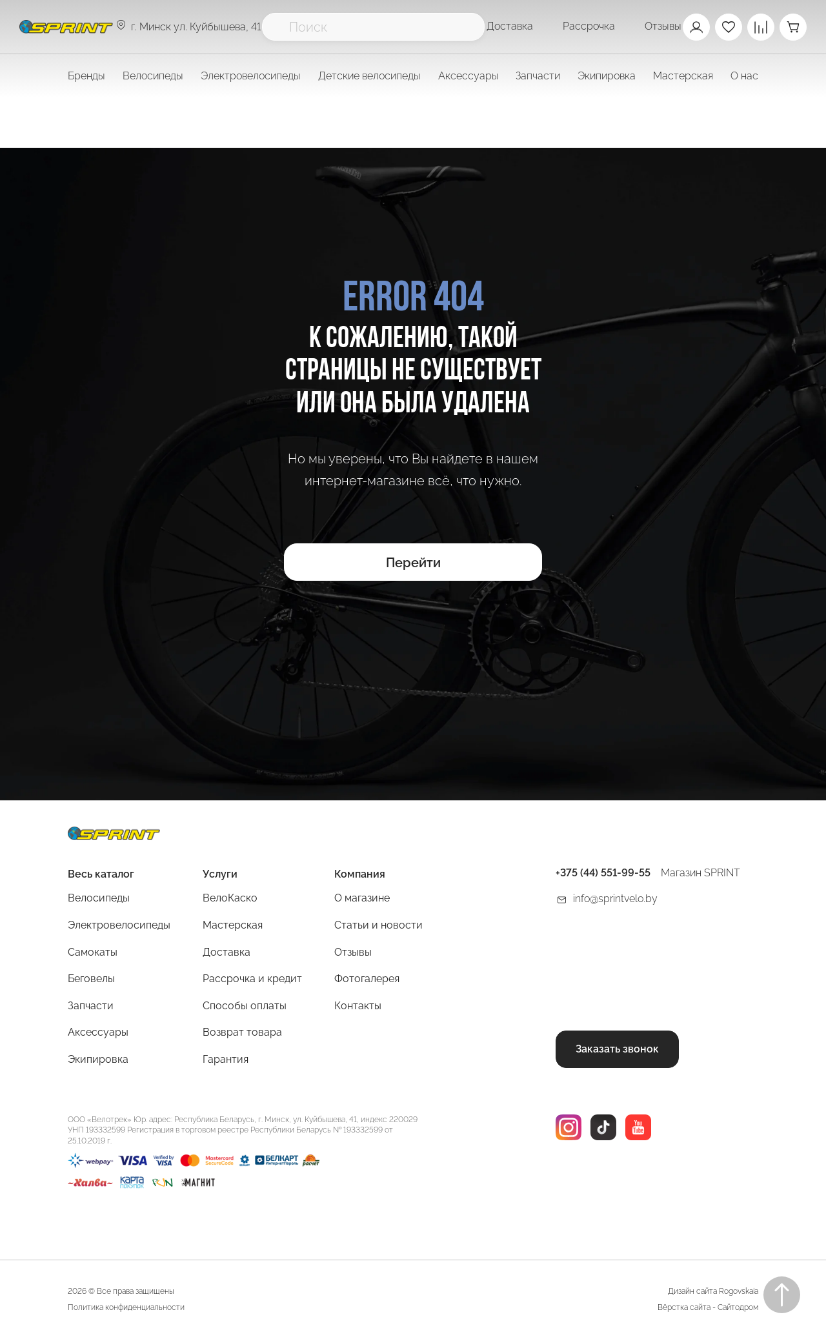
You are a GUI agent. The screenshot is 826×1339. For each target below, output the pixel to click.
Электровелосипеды (251, 76)
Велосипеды (99, 898)
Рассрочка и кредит (252, 978)
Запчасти (91, 1006)
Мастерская (233, 925)
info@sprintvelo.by (615, 898)
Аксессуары (98, 1032)
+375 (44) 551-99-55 (603, 873)
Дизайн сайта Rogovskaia (713, 1291)
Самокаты (92, 952)
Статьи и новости (378, 925)
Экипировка (98, 1059)
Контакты (357, 1006)
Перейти (413, 562)
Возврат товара (242, 1032)
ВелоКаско (230, 898)
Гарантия (225, 1059)
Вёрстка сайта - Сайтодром (708, 1307)
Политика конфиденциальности (126, 1307)
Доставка (510, 26)
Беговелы (91, 978)
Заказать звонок (617, 1049)
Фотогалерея (366, 978)
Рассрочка (589, 26)
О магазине (362, 898)
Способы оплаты (245, 1006)
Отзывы (663, 26)
